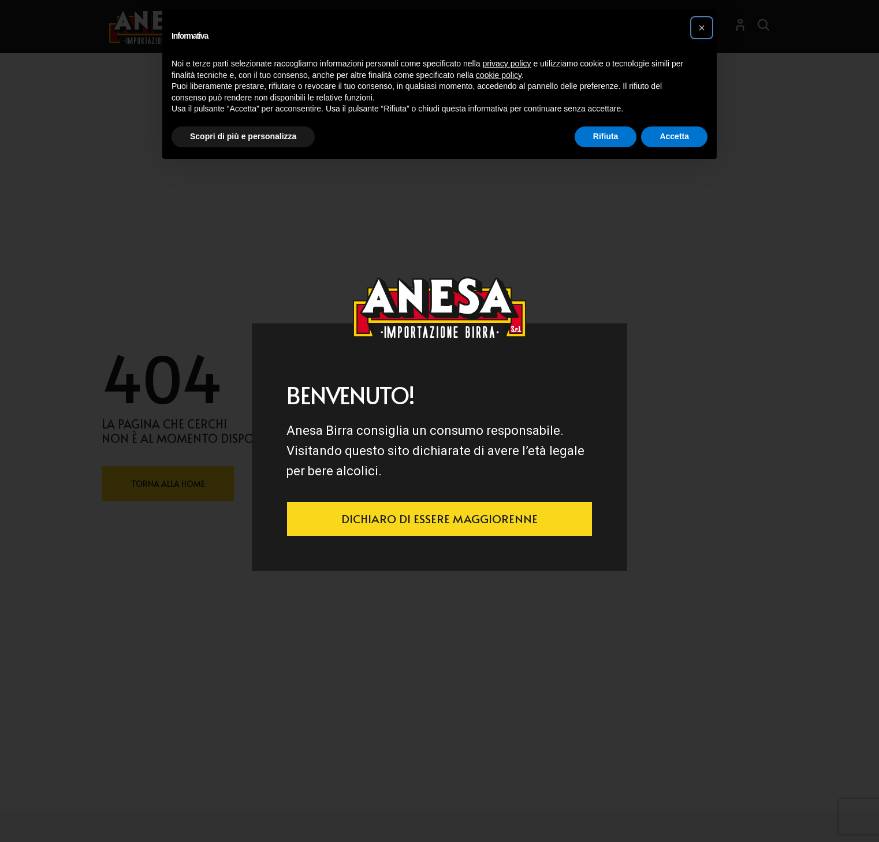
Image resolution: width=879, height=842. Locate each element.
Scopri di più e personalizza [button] (243, 136)
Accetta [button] (674, 136)
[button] (701, 27)
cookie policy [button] (499, 75)
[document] (439, 421)
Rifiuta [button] (606, 136)
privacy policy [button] (507, 63)
